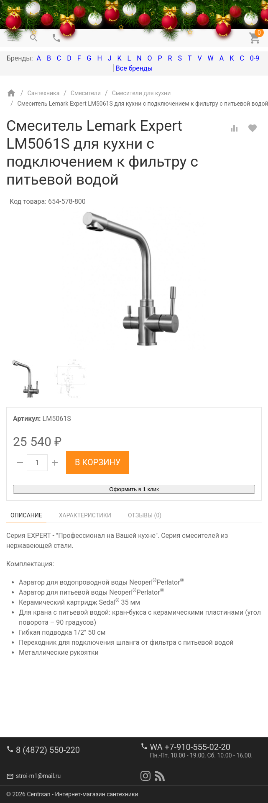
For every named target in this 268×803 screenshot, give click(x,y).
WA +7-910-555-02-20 (190, 747)
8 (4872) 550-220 (48, 750)
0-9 (254, 58)
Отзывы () (144, 515)
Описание (26, 515)
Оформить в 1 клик (133, 489)
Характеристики (85, 515)
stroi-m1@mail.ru (38, 776)
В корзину (97, 462)
